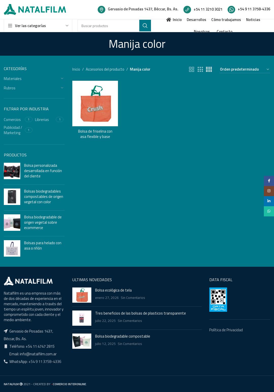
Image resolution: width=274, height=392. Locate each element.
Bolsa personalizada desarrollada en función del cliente (43, 171)
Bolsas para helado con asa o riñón (42, 245)
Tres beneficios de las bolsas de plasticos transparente (140, 313)
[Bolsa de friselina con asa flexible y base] (95, 103)
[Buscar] (114, 25)
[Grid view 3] (200, 69)
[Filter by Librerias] (45, 119)
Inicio (76, 69)
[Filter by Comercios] (14, 119)
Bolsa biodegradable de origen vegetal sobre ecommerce (43, 222)
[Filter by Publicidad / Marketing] (14, 130)
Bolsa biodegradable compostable (122, 336)
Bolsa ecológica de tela (113, 290)
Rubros (9, 88)
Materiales (13, 78)
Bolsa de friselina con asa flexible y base (95, 133)
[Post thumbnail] (81, 295)
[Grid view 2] (191, 69)
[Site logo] (35, 9)
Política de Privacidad (226, 330)
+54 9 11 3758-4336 (44, 361)
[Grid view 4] (209, 69)
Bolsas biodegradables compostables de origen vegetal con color (43, 196)
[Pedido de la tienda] (244, 69)
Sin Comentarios (133, 297)
